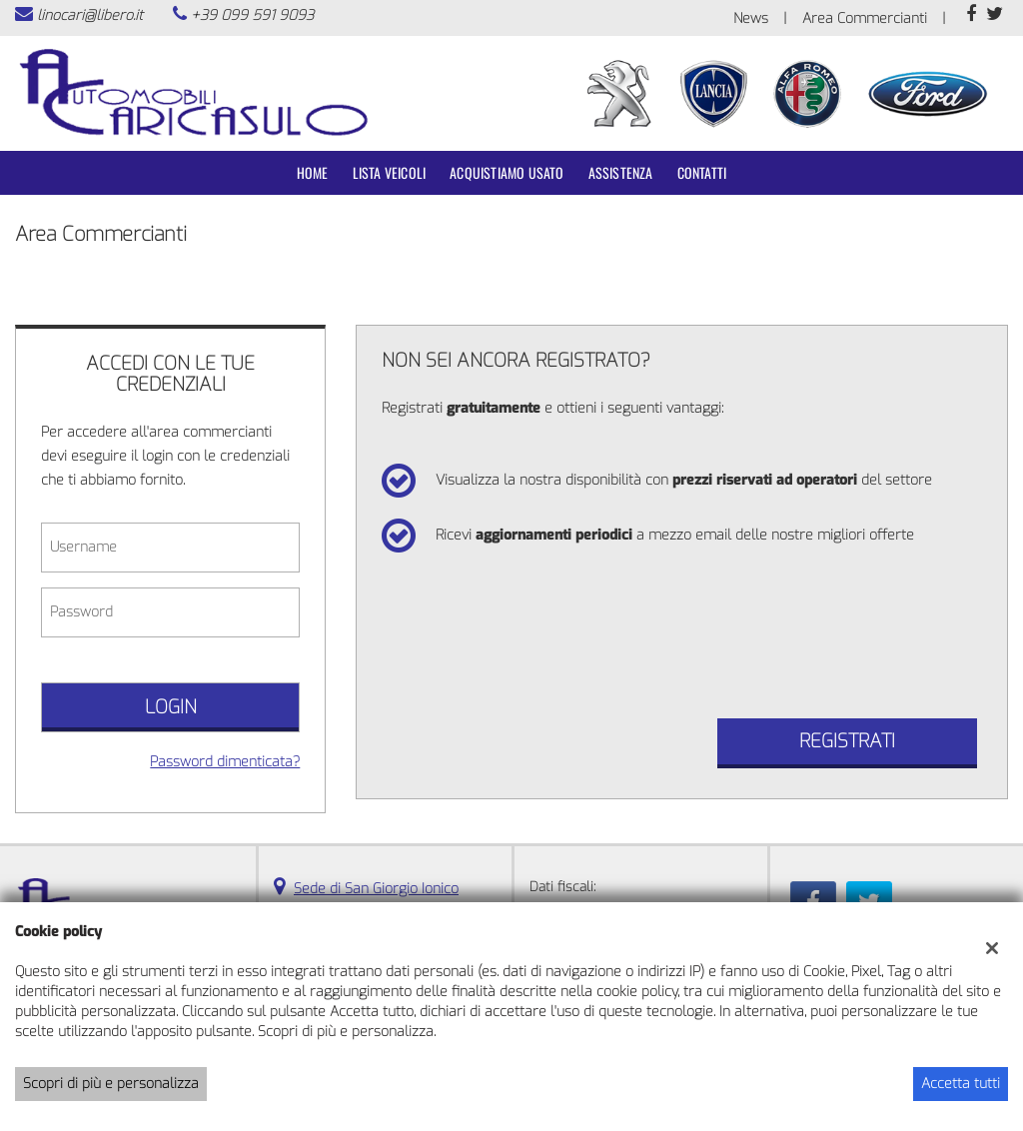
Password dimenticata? (225, 761)
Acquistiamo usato (506, 172)
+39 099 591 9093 (252, 15)
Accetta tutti (960, 1083)
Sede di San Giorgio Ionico (376, 888)
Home (313, 172)
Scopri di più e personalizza (111, 1083)
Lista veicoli (390, 172)
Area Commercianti (864, 18)
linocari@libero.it (90, 15)
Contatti (702, 172)
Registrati (847, 740)
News (750, 18)
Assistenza (620, 172)
